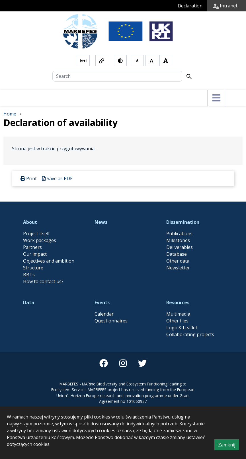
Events (102, 302)
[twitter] (142, 363)
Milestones (178, 240)
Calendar (104, 314)
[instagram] (123, 363)
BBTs (29, 274)
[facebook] (103, 363)
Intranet (225, 6)
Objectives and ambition (48, 261)
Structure (33, 268)
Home (9, 114)
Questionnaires (111, 321)
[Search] (117, 76)
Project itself (36, 233)
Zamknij (228, 445)
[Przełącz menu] (216, 98)
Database (176, 254)
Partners (32, 247)
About (30, 222)
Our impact (35, 254)
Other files (177, 321)
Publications (179, 233)
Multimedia (178, 314)
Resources (177, 302)
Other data (177, 261)
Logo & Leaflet (181, 327)
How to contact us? (43, 281)
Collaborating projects (190, 334)
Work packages (39, 240)
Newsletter (178, 268)
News (101, 222)
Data (28, 302)
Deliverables (179, 247)
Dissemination (182, 222)
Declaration (190, 6)
